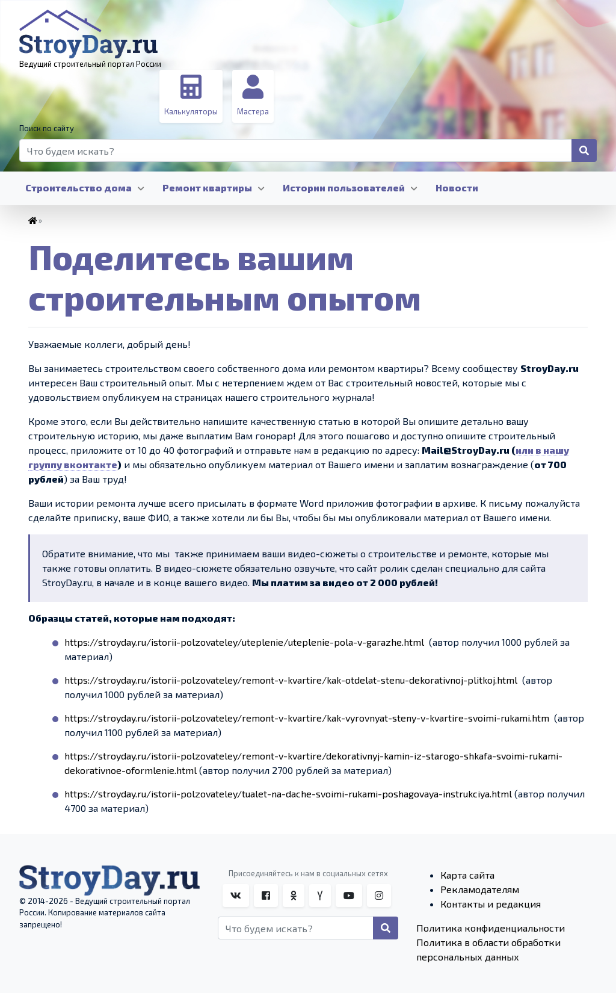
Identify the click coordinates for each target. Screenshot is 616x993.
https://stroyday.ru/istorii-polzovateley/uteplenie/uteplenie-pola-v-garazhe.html (244, 642)
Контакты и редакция (490, 903)
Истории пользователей (344, 187)
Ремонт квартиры (207, 187)
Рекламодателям (479, 889)
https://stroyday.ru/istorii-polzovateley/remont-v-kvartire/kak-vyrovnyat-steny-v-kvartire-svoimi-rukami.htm (306, 717)
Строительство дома (78, 187)
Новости (457, 187)
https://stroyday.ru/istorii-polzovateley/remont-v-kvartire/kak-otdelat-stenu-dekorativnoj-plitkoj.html (290, 679)
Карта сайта (467, 874)
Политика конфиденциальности (490, 927)
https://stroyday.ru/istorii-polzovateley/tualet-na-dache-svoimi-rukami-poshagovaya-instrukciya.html (288, 793)
